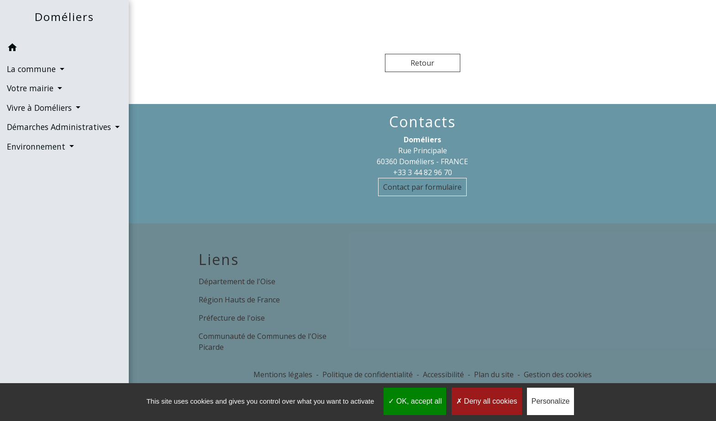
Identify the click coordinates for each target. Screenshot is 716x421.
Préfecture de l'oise (232, 318)
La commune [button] (32, 68)
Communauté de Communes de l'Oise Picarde (262, 341)
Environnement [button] (37, 146)
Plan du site (494, 374)
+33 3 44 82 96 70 (422, 172)
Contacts (422, 121)
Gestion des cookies (558, 374)
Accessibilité (443, 374)
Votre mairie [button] (31, 88)
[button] (64, 48)
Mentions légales (282, 374)
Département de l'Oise (237, 281)
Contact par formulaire (422, 187)
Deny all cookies (486, 401)
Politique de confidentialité (367, 374)
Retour (422, 63)
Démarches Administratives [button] (60, 126)
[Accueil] (64, 19)
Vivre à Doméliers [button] (40, 107)
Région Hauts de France (239, 300)
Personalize (551, 401)
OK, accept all (415, 401)
